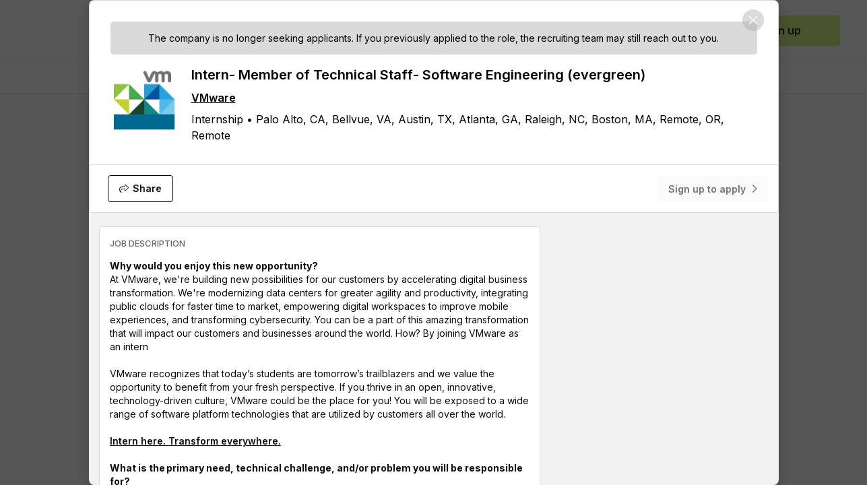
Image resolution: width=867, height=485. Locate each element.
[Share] (140, 188)
